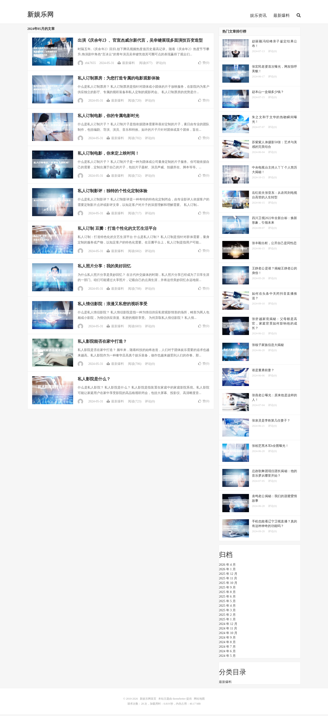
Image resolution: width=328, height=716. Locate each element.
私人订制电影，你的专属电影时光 (108, 117)
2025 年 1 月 (227, 621)
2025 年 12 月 (228, 575)
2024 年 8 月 (227, 644)
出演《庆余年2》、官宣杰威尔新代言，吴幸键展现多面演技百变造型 (140, 42)
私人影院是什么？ (94, 380)
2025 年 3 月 (227, 612)
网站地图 (199, 700)
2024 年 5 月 (227, 657)
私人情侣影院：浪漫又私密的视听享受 (112, 305)
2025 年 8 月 (227, 594)
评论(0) (161, 64)
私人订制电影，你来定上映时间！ (108, 155)
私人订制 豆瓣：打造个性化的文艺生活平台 (117, 230)
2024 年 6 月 (227, 653)
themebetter (179, 700)
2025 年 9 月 (227, 589)
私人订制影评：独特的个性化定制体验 (112, 192)
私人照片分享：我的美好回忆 (104, 268)
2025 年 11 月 (228, 580)
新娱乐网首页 (148, 700)
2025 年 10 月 (228, 584)
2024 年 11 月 (228, 630)
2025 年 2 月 (227, 616)
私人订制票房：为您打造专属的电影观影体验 (119, 79)
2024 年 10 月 (228, 635)
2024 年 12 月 (228, 625)
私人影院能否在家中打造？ (102, 343)
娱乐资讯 (258, 17)
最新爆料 (281, 17)
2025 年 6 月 (227, 598)
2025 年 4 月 (227, 607)
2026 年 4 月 (227, 566)
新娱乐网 (40, 16)
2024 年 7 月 (227, 648)
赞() (203, 64)
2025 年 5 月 (227, 603)
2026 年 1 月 (227, 571)
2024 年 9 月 (227, 639)
